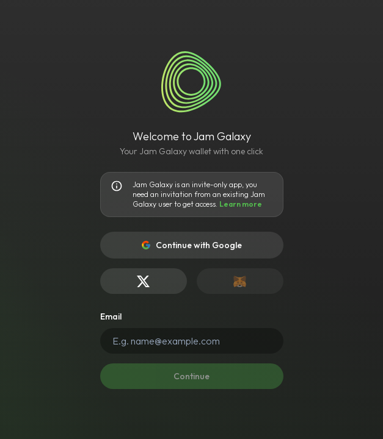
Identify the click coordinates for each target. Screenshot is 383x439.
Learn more (240, 204)
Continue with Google (191, 245)
